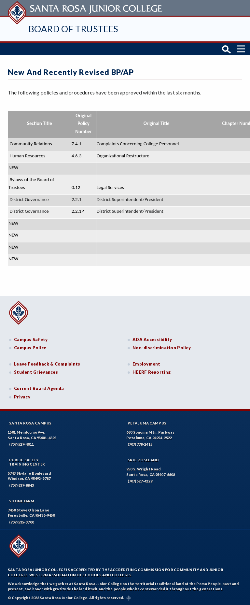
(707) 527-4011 (21, 444)
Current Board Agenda (39, 388)
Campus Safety (31, 339)
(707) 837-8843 (21, 485)
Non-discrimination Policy (161, 347)
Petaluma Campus (147, 423)
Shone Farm (22, 501)
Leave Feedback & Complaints (47, 364)
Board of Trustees (73, 28)
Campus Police (30, 347)
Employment (146, 364)
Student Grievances (36, 372)
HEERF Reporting (151, 372)
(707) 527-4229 (140, 481)
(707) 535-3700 (21, 522)
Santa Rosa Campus (30, 423)
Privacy (22, 396)
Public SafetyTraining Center (27, 462)
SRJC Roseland (143, 460)
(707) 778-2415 (140, 444)
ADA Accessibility (152, 339)
